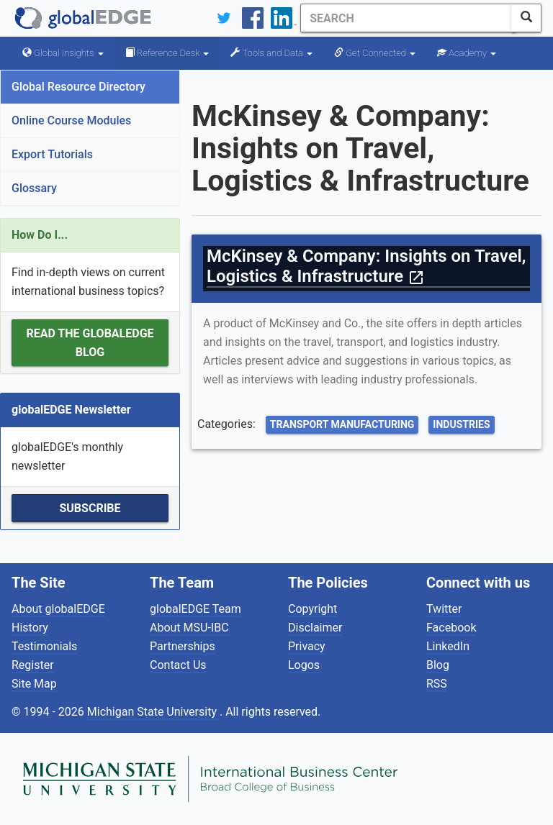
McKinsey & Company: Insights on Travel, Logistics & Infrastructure (366, 266)
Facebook (451, 627)
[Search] (404, 18)
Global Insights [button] (63, 52)
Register (33, 665)
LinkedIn (447, 646)
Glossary (34, 188)
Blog (437, 665)
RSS (436, 683)
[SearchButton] (526, 18)
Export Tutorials (52, 154)
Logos (304, 665)
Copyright (312, 609)
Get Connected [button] (374, 52)
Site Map (34, 683)
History (30, 627)
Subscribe (89, 508)
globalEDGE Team (195, 609)
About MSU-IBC (189, 627)
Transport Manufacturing (342, 424)
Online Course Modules (71, 120)
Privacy (306, 646)
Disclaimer (315, 627)
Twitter (444, 609)
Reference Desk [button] (167, 52)
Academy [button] (466, 52)
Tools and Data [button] (271, 52)
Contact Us (178, 665)
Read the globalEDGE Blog (89, 343)
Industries (461, 424)
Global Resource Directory (78, 87)
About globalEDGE (58, 609)
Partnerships (182, 646)
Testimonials (44, 646)
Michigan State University (153, 712)
